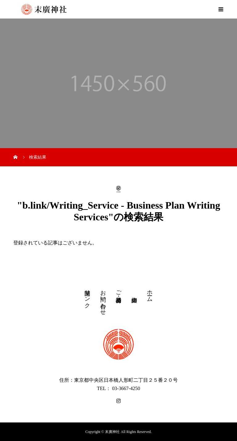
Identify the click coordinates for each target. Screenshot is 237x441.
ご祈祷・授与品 (118, 290)
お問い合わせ (103, 299)
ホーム (150, 292)
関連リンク (87, 295)
